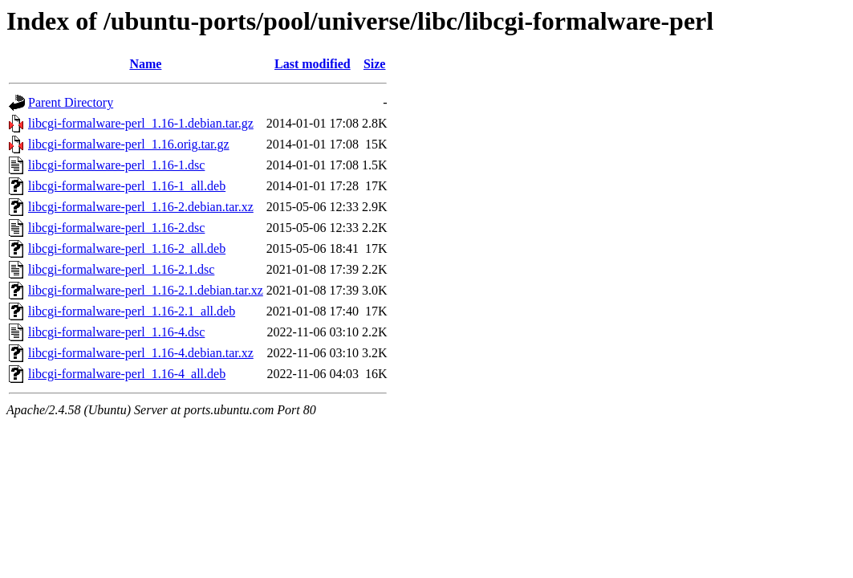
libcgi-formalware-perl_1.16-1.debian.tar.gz (141, 123)
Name (145, 64)
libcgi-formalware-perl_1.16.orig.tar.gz (128, 144)
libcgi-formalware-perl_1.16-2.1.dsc (121, 269)
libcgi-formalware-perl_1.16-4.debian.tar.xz (141, 353)
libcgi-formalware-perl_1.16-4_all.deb (126, 374)
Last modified (312, 64)
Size (375, 64)
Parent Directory (70, 102)
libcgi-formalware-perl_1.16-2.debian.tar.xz (141, 207)
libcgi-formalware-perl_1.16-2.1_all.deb (131, 311)
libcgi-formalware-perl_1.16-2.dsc (116, 227)
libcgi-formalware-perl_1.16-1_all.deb (126, 186)
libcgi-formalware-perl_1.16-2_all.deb (126, 248)
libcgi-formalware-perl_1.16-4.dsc (116, 332)
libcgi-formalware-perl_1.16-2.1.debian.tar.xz (145, 290)
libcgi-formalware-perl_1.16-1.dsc (116, 165)
